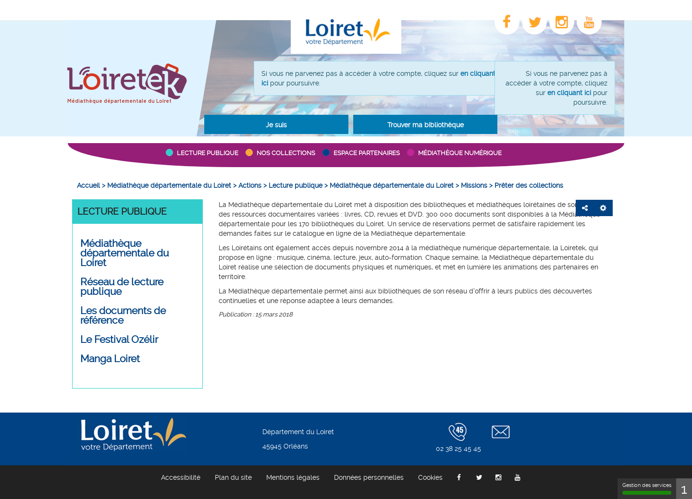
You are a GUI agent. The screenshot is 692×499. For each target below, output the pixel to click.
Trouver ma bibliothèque (425, 125)
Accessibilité (180, 477)
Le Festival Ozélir (119, 339)
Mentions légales (293, 477)
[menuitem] (88, 185)
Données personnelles (369, 477)
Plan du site (233, 477)
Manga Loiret (110, 359)
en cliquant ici (569, 93)
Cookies (430, 477)
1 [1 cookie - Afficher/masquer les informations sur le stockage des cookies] (684, 488)
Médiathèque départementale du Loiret (119, 101)
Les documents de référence (123, 315)
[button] (276, 124)
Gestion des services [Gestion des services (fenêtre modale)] (646, 488)
